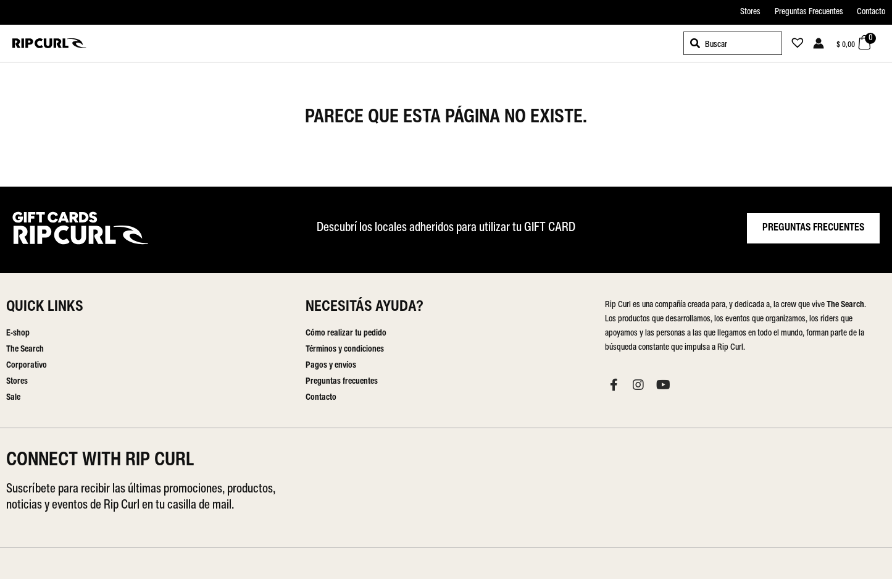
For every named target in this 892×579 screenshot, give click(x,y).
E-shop (18, 333)
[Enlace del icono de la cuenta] (818, 43)
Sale (13, 397)
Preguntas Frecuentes (809, 12)
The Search (25, 349)
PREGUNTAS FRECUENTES (813, 228)
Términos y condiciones (345, 349)
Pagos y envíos (331, 365)
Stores (750, 12)
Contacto (871, 12)
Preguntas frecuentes (342, 381)
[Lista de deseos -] (794, 44)
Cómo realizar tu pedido (346, 333)
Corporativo (26, 365)
